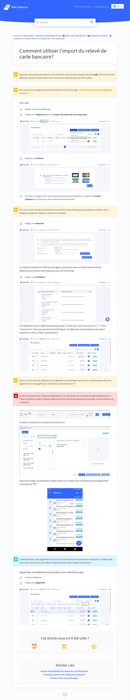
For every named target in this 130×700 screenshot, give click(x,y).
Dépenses (46, 109)
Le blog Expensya (101, 6)
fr (116, 6)
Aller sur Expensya (83, 6)
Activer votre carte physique (64, 678)
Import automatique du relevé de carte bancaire (64, 671)
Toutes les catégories (23, 36)
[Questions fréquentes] (74, 36)
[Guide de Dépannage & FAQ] (48, 36)
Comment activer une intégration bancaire (64, 674)
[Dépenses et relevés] (98, 36)
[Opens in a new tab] (65, 694)
